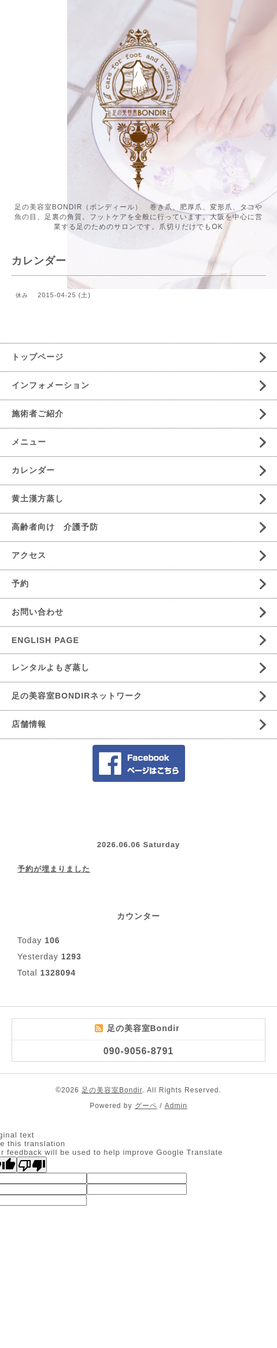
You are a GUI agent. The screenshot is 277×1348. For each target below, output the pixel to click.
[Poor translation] (32, 1165)
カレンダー (33, 470)
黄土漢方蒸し (38, 498)
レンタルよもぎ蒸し (51, 667)
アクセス (29, 555)
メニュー (29, 441)
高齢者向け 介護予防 (55, 526)
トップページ (38, 356)
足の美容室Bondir (112, 1090)
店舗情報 (29, 724)
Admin (176, 1106)
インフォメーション (51, 385)
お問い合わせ (38, 611)
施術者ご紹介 (38, 413)
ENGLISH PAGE (45, 640)
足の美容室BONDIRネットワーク (77, 695)
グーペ (146, 1106)
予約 (20, 583)
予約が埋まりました (53, 869)
